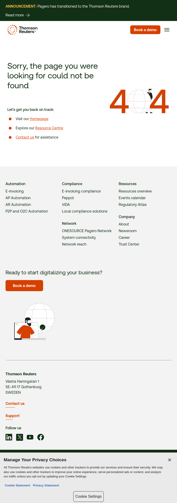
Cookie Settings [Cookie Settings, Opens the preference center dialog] (88, 497)
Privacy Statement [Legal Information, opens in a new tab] (45, 486)
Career (124, 237)
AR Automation (18, 204)
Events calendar (132, 198)
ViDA (66, 204)
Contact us (25, 137)
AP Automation (18, 198)
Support (13, 416)
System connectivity (79, 237)
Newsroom (128, 231)
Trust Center (129, 244)
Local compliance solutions (84, 211)
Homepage (39, 119)
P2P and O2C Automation (27, 211)
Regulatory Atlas (133, 204)
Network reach (74, 244)
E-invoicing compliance (81, 191)
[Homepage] (22, 30)
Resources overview (135, 191)
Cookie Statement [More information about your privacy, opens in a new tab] (17, 486)
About (124, 224)
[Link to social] (9, 438)
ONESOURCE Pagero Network (87, 231)
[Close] (170, 461)
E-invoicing (15, 191)
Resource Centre (49, 128)
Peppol (68, 198)
